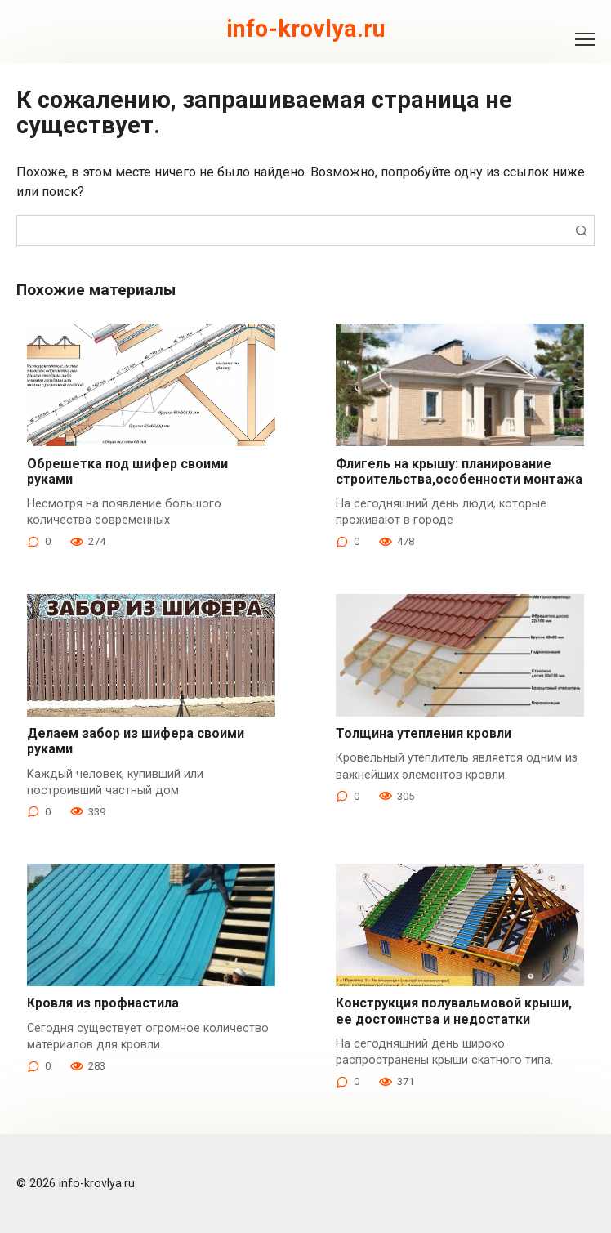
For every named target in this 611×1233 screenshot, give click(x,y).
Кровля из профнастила (103, 1003)
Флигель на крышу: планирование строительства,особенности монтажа (459, 471)
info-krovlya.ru (306, 28)
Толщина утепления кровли (423, 733)
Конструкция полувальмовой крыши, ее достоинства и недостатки (454, 1010)
